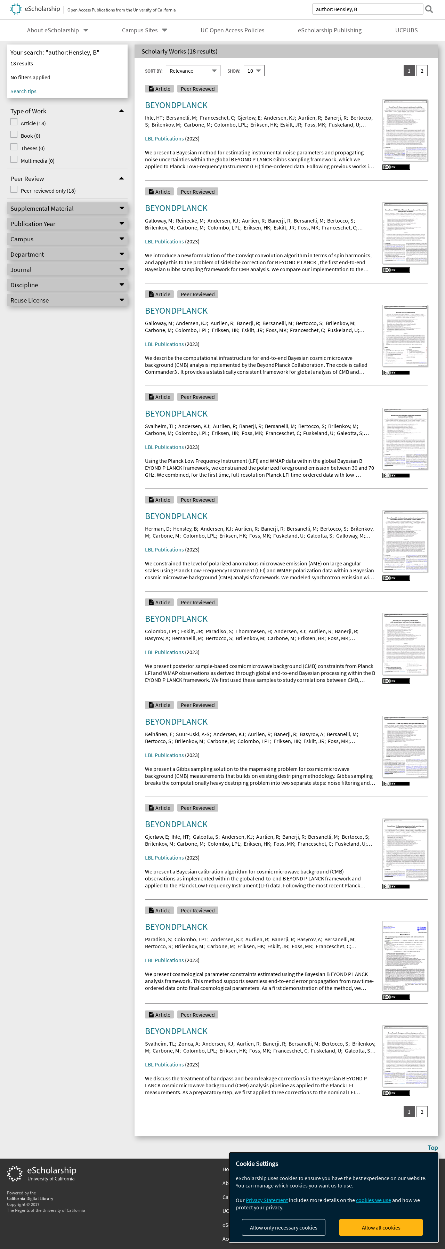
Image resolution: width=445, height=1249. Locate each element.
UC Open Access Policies (233, 30)
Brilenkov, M (166, 124)
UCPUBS (406, 30)
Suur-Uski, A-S (193, 734)
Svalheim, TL (160, 425)
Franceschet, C (217, 117)
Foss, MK (315, 124)
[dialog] (333, 1197)
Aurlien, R (309, 117)
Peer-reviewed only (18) (47, 190)
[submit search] (429, 9)
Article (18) (32, 123)
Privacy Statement (267, 1199)
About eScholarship (53, 30)
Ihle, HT (154, 117)
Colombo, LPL (230, 124)
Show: (233, 70)
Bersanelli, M (181, 117)
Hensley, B (185, 528)
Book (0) (30, 135)
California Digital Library (30, 1198)
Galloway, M (158, 220)
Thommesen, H (253, 631)
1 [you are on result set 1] (409, 70)
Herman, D (157, 528)
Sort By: (153, 70)
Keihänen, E (158, 734)
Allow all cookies (381, 1227)
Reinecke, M (190, 220)
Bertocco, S (340, 220)
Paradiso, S (219, 631)
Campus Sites (140, 30)
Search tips (23, 91)
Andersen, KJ (279, 117)
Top (433, 1147)
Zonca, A (188, 1043)
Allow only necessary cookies (283, 1227)
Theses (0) (32, 148)
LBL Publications (164, 138)
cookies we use (373, 1199)
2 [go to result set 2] (422, 70)
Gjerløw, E (248, 117)
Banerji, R (335, 117)
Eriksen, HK (263, 124)
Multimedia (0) (37, 160)
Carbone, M (197, 124)
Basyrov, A (157, 638)
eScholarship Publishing (330, 30)
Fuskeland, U (344, 124)
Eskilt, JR (290, 124)
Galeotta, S (349, 432)
